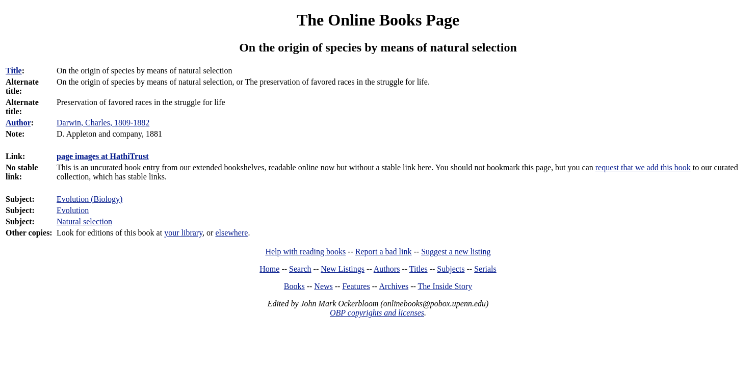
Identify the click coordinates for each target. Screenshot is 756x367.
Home (269, 269)
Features (356, 286)
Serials (485, 269)
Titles (418, 269)
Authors (387, 269)
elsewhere (231, 232)
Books (294, 286)
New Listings (342, 269)
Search (300, 269)
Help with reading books (305, 251)
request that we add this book (643, 167)
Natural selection (84, 221)
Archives (393, 286)
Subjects (450, 269)
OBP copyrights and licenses (377, 312)
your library (183, 232)
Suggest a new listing (455, 251)
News (323, 286)
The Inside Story (445, 286)
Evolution (73, 210)
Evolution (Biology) (89, 199)
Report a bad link (383, 251)
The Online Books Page (378, 20)
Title (14, 70)
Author (18, 122)
